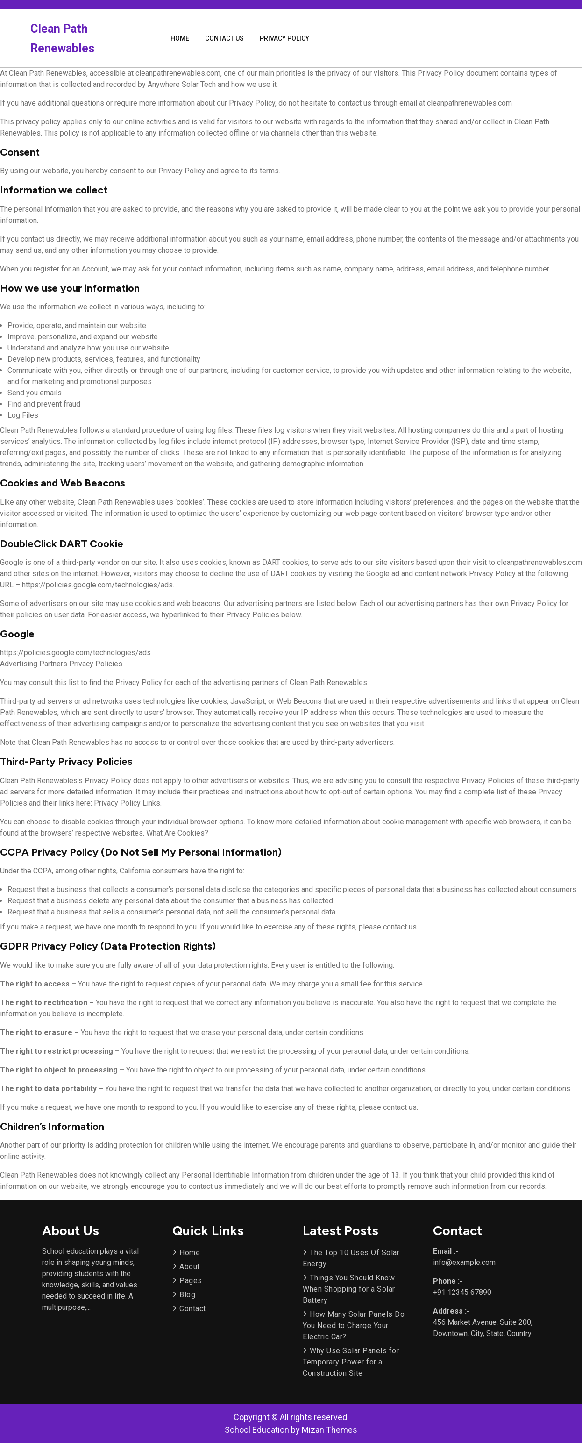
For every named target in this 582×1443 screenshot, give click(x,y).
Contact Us (224, 38)
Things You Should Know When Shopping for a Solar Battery (349, 1289)
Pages (190, 1280)
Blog (187, 1294)
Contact (192, 1308)
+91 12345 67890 (462, 1292)
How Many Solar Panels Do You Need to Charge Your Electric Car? (354, 1325)
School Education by (291, 1430)
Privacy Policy (284, 38)
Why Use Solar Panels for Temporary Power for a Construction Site (351, 1362)
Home (179, 38)
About (189, 1266)
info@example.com (464, 1262)
